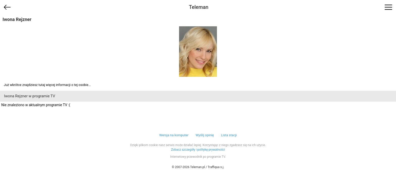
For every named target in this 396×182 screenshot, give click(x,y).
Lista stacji (229, 135)
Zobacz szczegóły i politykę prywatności (198, 149)
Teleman (198, 7)
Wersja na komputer (174, 135)
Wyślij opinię (204, 135)
